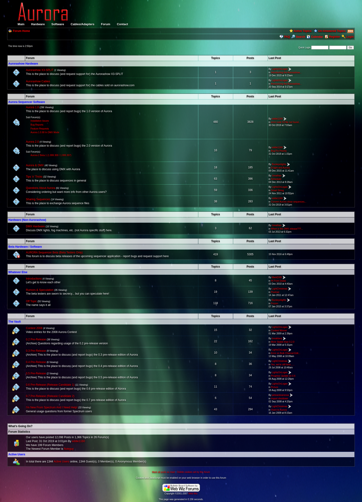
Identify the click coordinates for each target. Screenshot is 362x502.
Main (21, 24)
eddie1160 (277, 118)
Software (57, 24)
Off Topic (31, 301)
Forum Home (21, 31)
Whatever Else (17, 272)
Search (298, 36)
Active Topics (302, 31)
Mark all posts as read (163, 472)
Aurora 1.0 (32, 107)
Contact (122, 24)
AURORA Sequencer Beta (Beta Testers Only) (54, 252)
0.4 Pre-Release (36, 362)
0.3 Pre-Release (36, 350)
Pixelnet (275, 292)
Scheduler (276, 179)
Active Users (16, 454)
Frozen (274, 303)
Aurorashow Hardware (23, 63)
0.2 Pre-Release (36, 339)
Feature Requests (39, 128)
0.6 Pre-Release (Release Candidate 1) (50, 384)
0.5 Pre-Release (36, 373)
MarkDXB (277, 277)
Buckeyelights (279, 164)
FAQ (287, 36)
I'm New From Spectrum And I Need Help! (51, 407)
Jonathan (276, 175)
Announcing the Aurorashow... (286, 84)
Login (350, 36)
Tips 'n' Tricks (34, 176)
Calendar (315, 36)
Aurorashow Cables (38, 81)
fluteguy (69, 448)
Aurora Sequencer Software (26, 102)
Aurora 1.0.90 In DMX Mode (44, 132)
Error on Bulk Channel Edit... (285, 353)
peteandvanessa (280, 395)
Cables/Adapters (82, 24)
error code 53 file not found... (286, 122)
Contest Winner (279, 330)
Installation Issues (39, 121)
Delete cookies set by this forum (193, 472)
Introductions (34, 278)
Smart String (277, 190)
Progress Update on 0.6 (283, 376)
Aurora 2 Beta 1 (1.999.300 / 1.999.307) (50, 155)
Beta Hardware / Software (25, 246)
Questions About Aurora (40, 188)
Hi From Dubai (278, 281)
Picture (274, 387)
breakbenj (277, 338)
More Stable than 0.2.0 (282, 342)
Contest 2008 (34, 328)
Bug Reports (36, 124)
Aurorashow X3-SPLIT (39, 70)
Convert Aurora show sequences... (288, 201)
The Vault (14, 321)
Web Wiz (193, 493)
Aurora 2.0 (32, 141)
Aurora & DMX (35, 165)
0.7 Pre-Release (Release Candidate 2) (50, 396)
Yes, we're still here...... (283, 364)
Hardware (38, 24)
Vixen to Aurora (279, 410)
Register (334, 36)
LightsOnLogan (280, 69)
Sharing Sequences (38, 199)
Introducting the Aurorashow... (286, 72)
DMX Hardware (35, 226)
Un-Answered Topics (331, 31)
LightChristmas (279, 289)
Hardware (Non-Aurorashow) (27, 220)
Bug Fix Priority (279, 151)
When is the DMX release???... (287, 229)
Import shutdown (279, 398)
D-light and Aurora (280, 167)
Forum (105, 24)
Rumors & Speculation (39, 290)
